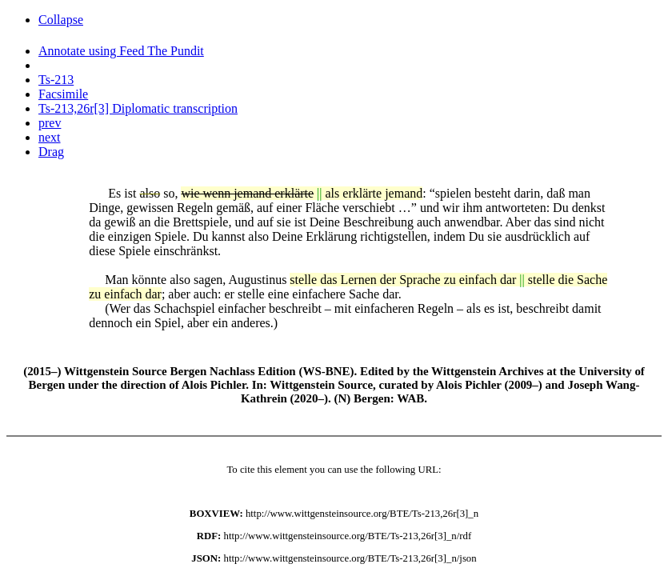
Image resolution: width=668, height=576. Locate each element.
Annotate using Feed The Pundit (121, 51)
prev (49, 123)
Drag (51, 151)
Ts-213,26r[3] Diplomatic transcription (138, 108)
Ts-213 (56, 79)
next (49, 137)
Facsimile (63, 94)
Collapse (60, 19)
